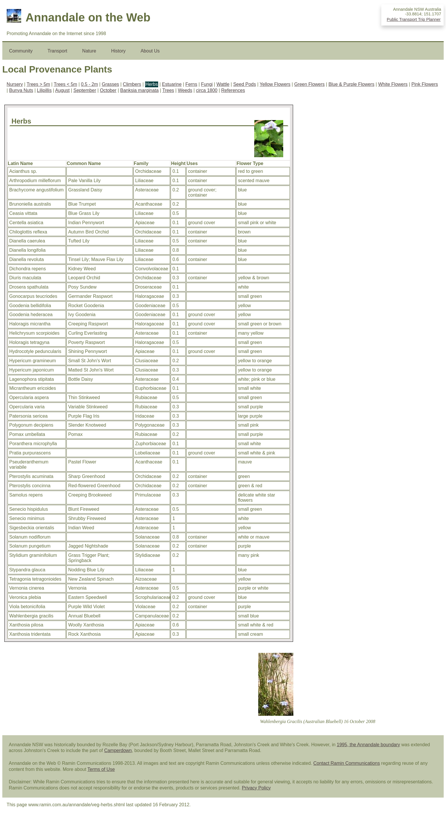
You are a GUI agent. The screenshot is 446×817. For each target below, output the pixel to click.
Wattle (223, 84)
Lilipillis (44, 90)
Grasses (110, 84)
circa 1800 (206, 90)
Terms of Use (101, 769)
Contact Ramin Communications (346, 763)
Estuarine (172, 84)
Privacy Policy (256, 787)
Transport (57, 50)
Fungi (207, 84)
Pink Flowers (424, 84)
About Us (150, 50)
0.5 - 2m (89, 84)
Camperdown (118, 750)
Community (20, 50)
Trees (168, 90)
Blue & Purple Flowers (351, 84)
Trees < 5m (65, 84)
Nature (89, 50)
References (233, 90)
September (84, 90)
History (118, 50)
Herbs (151, 84)
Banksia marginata (139, 90)
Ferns (191, 84)
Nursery (15, 84)
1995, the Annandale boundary (368, 744)
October (108, 90)
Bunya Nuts (21, 90)
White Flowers (392, 84)
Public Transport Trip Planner (414, 19)
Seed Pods (244, 84)
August (62, 90)
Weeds (185, 90)
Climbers (132, 84)
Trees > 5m (38, 84)
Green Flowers (309, 84)
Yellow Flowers (275, 84)
